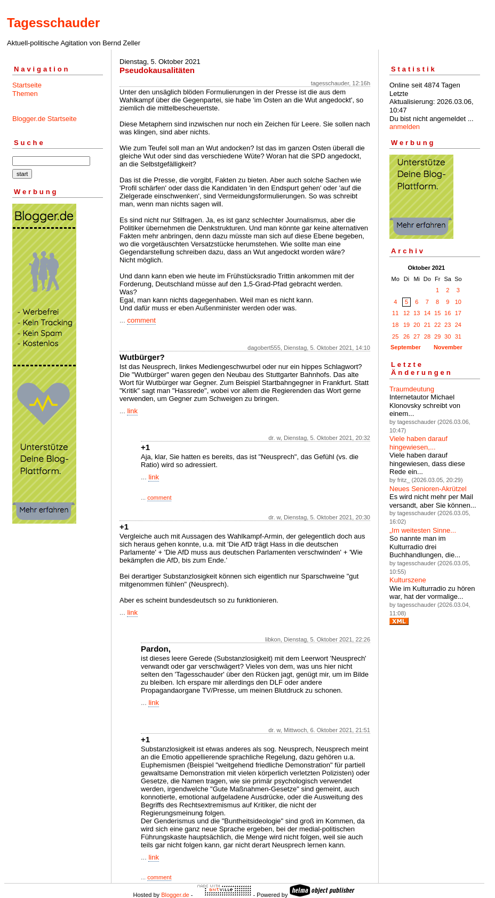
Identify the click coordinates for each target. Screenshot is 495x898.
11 (395, 313)
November (448, 347)
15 (437, 313)
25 (395, 336)
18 (395, 325)
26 (406, 336)
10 (458, 302)
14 (427, 313)
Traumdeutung (411, 389)
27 (416, 336)
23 (447, 325)
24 (458, 325)
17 (458, 313)
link (132, 411)
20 (416, 325)
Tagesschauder (53, 22)
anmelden (404, 127)
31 (458, 336)
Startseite (27, 85)
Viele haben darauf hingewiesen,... (418, 443)
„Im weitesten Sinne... (422, 530)
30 (447, 336)
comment (141, 320)
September (405, 347)
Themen (25, 94)
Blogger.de (175, 895)
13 (416, 313)
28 (427, 336)
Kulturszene (407, 580)
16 (447, 313)
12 (406, 313)
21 (427, 325)
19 (406, 325)
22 (437, 325)
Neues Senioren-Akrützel (428, 489)
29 (437, 336)
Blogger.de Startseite (44, 119)
